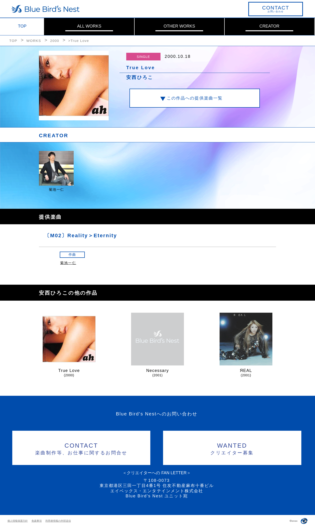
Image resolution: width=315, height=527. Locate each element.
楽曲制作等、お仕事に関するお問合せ (81, 448)
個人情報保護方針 (17, 520)
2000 (54, 41)
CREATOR (269, 26)
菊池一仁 (68, 263)
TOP (22, 26)
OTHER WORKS (179, 26)
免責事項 (37, 520)
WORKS (33, 41)
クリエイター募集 (232, 448)
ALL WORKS (89, 26)
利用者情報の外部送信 (58, 520)
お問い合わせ (275, 9)
